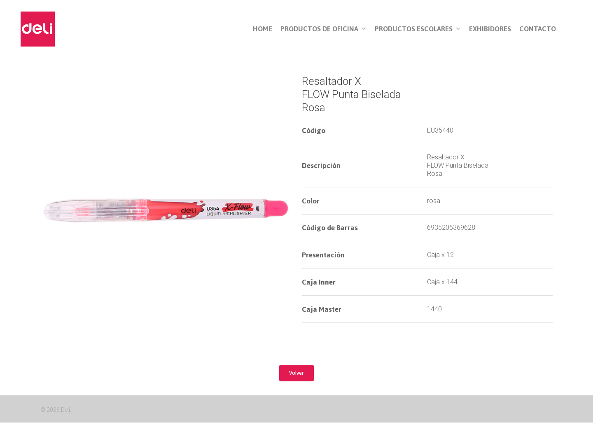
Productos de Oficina (323, 29)
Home (262, 29)
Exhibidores (490, 29)
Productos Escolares (417, 29)
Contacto (537, 29)
